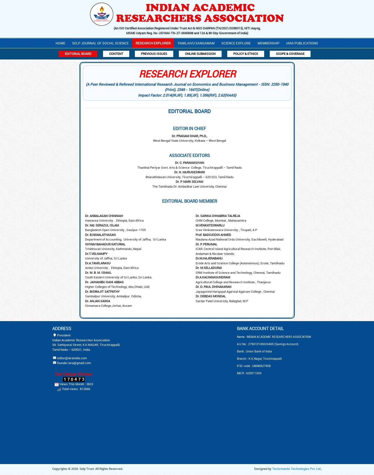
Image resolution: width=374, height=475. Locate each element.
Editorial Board (78, 53)
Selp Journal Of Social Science (100, 43)
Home (60, 43)
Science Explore (236, 43)
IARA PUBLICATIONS (302, 43)
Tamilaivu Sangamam (196, 43)
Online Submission (200, 53)
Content (116, 53)
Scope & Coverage (290, 53)
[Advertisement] (175, 356)
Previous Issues (154, 53)
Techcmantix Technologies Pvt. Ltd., (297, 469)
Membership (268, 43)
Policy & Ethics (245, 53)
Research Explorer (153, 43)
